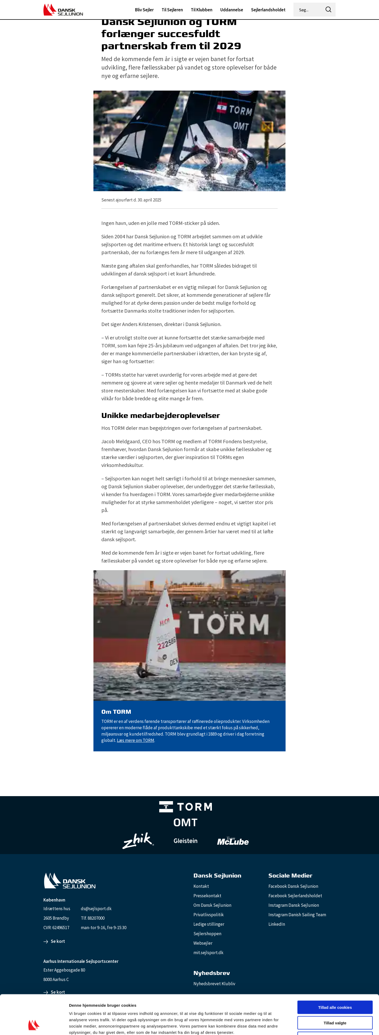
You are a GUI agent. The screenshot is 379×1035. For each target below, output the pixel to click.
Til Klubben (201, 10)
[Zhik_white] (138, 840)
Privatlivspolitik (208, 915)
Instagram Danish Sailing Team (297, 915)
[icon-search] (328, 9)
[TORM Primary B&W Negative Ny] (185, 808)
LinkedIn (276, 924)
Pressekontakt (207, 896)
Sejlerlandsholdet (268, 10)
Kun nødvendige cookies (335, 1001)
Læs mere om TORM (135, 740)
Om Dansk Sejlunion (212, 905)
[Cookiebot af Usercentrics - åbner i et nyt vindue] (34, 1025)
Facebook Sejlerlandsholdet (295, 896)
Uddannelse (231, 10)
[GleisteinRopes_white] (185, 841)
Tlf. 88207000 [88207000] (92, 918)
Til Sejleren (172, 10)
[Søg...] (308, 10)
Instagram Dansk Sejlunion (293, 905)
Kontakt (201, 886)
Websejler (202, 943)
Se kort (58, 941)
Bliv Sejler (144, 10)
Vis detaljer (273, 1024)
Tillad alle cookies (335, 970)
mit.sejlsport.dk (208, 952)
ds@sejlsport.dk (96, 908)
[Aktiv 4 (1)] (186, 824)
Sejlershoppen (207, 934)
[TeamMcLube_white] (233, 841)
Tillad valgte (335, 986)
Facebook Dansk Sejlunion (293, 886)
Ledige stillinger (208, 924)
